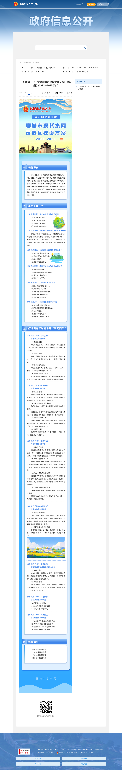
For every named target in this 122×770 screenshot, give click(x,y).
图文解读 (36, 62)
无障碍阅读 (78, 4)
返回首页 (102, 4)
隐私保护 (84, 758)
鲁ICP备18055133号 (87, 752)
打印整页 (46, 93)
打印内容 (59, 93)
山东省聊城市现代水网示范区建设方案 (89, 88)
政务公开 (27, 62)
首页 (21, 62)
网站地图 (84, 764)
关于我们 (38, 764)
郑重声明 (38, 758)
